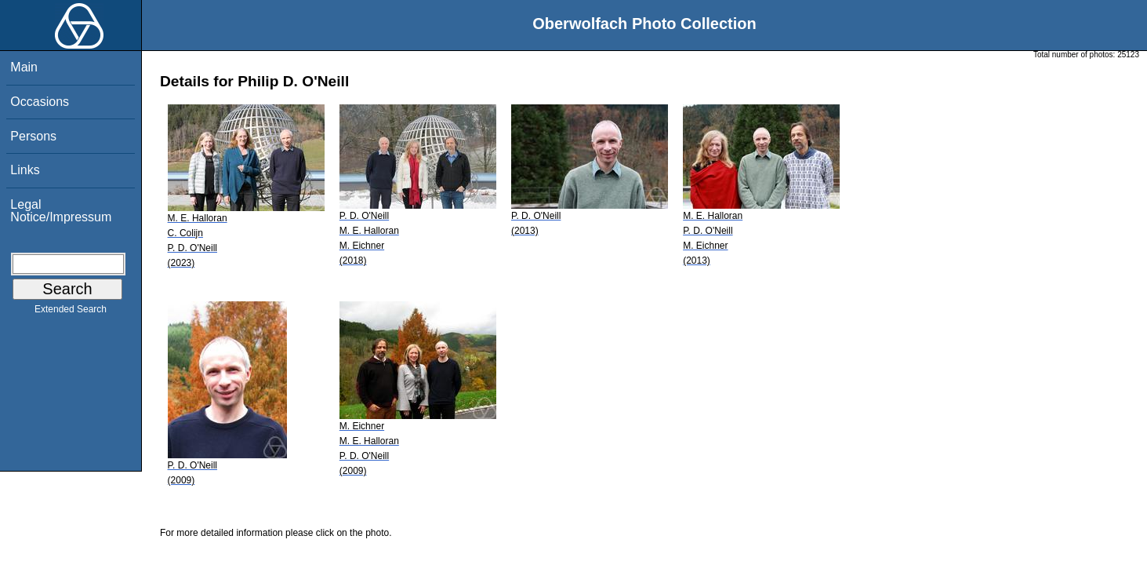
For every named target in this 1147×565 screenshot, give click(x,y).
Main (24, 67)
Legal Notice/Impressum (60, 211)
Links (24, 170)
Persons (33, 136)
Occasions (39, 101)
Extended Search (70, 312)
